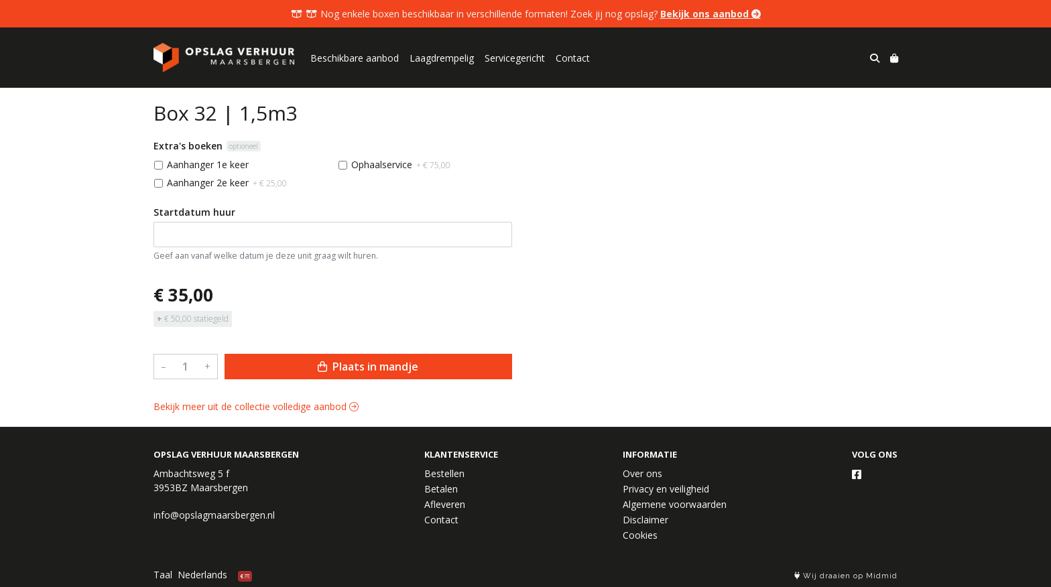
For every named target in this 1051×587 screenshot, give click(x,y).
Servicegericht (515, 58)
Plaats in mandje (368, 366)
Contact (573, 58)
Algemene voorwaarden (675, 504)
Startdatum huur (194, 212)
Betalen (441, 488)
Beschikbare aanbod (354, 58)
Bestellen (444, 473)
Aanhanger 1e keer (208, 164)
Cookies (640, 535)
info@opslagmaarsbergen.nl (214, 515)
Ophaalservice (400, 164)
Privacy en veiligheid (666, 488)
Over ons (642, 473)
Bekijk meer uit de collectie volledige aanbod (256, 406)
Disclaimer (645, 519)
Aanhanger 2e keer (227, 182)
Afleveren (444, 504)
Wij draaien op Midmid (846, 576)
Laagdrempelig (442, 58)
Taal (162, 574)
